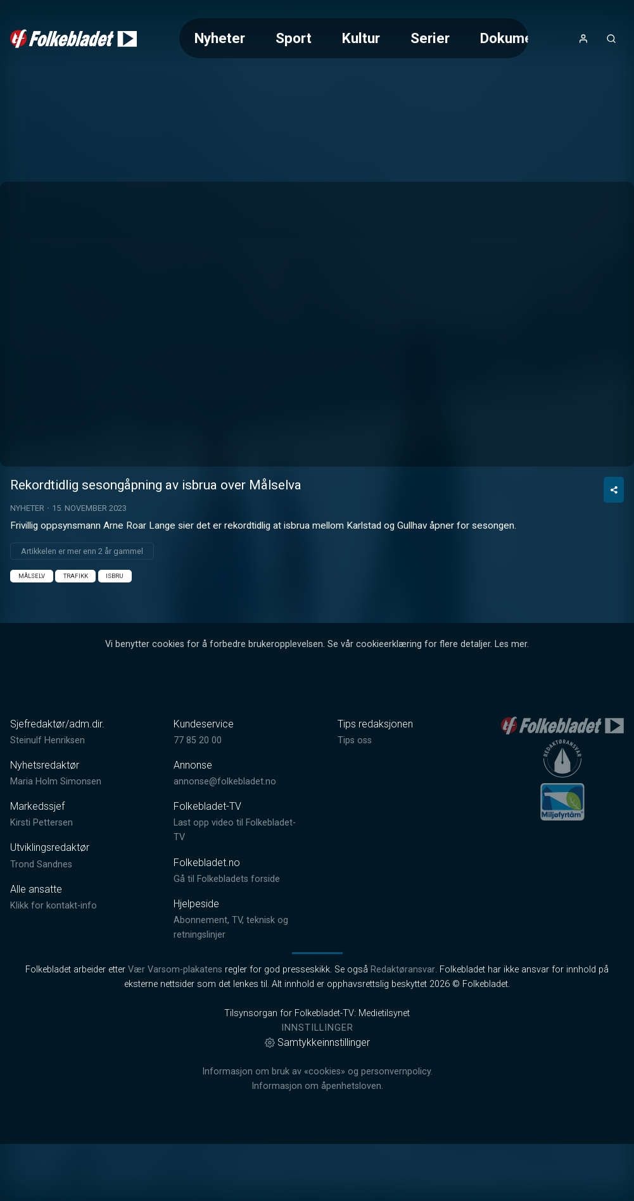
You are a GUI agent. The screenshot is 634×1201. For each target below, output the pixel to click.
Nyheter (219, 38)
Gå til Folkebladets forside (227, 936)
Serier (430, 38)
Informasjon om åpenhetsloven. (317, 1143)
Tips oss (355, 797)
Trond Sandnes (41, 921)
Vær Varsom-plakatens (175, 1026)
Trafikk (75, 632)
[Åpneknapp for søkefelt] (611, 38)
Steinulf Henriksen (47, 797)
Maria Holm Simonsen (55, 838)
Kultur (361, 38)
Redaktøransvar (403, 1026)
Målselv (31, 632)
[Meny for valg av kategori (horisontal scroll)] (353, 38)
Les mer (511, 700)
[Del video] (614, 547)
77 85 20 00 (198, 797)
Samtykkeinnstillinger (317, 1099)
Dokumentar (519, 38)
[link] (73, 38)
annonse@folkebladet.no (225, 838)
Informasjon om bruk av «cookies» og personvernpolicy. (317, 1128)
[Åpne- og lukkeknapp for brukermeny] (583, 38)
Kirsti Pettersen (41, 879)
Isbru (115, 632)
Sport (294, 38)
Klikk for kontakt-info (53, 962)
